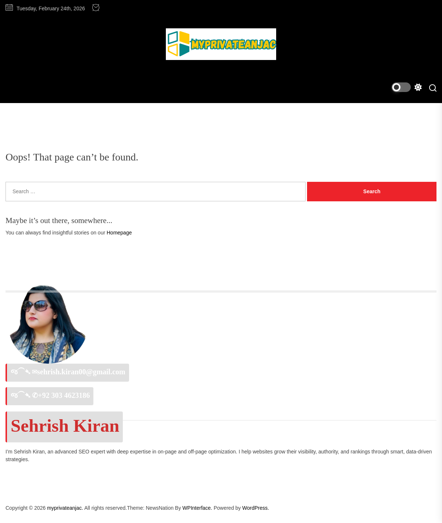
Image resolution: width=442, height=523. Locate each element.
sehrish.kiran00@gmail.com (81, 372)
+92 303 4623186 (64, 395)
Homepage (119, 233)
